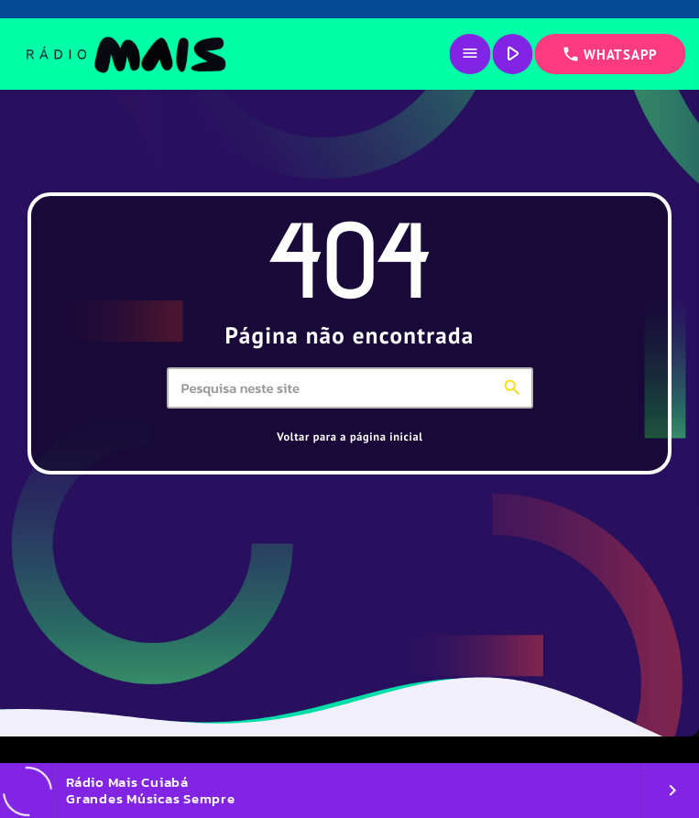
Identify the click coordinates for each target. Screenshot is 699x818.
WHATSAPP (610, 54)
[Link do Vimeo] (125, 54)
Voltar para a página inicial (349, 437)
